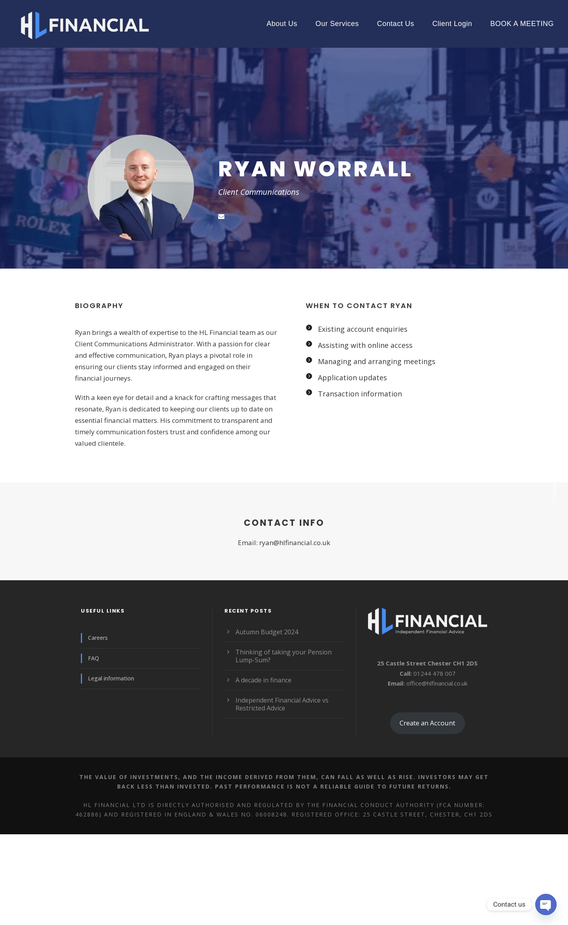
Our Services (337, 24)
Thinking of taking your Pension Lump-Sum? (283, 656)
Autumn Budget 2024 (266, 632)
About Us (282, 24)
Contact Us (395, 24)
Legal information (111, 678)
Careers (98, 637)
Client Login (452, 24)
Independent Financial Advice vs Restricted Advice (282, 704)
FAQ (93, 658)
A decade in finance (263, 680)
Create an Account (427, 722)
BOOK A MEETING (522, 24)
